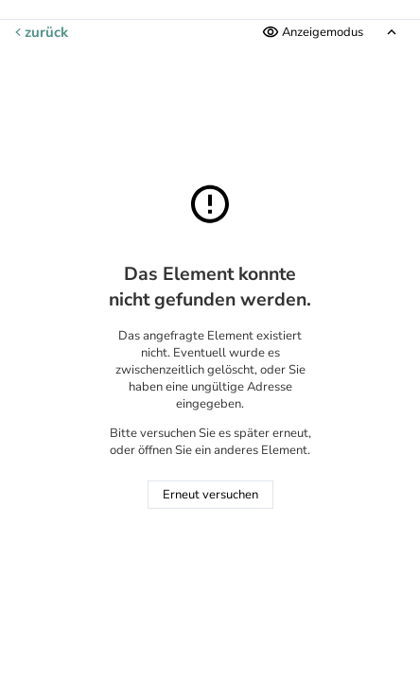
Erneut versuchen (210, 494)
